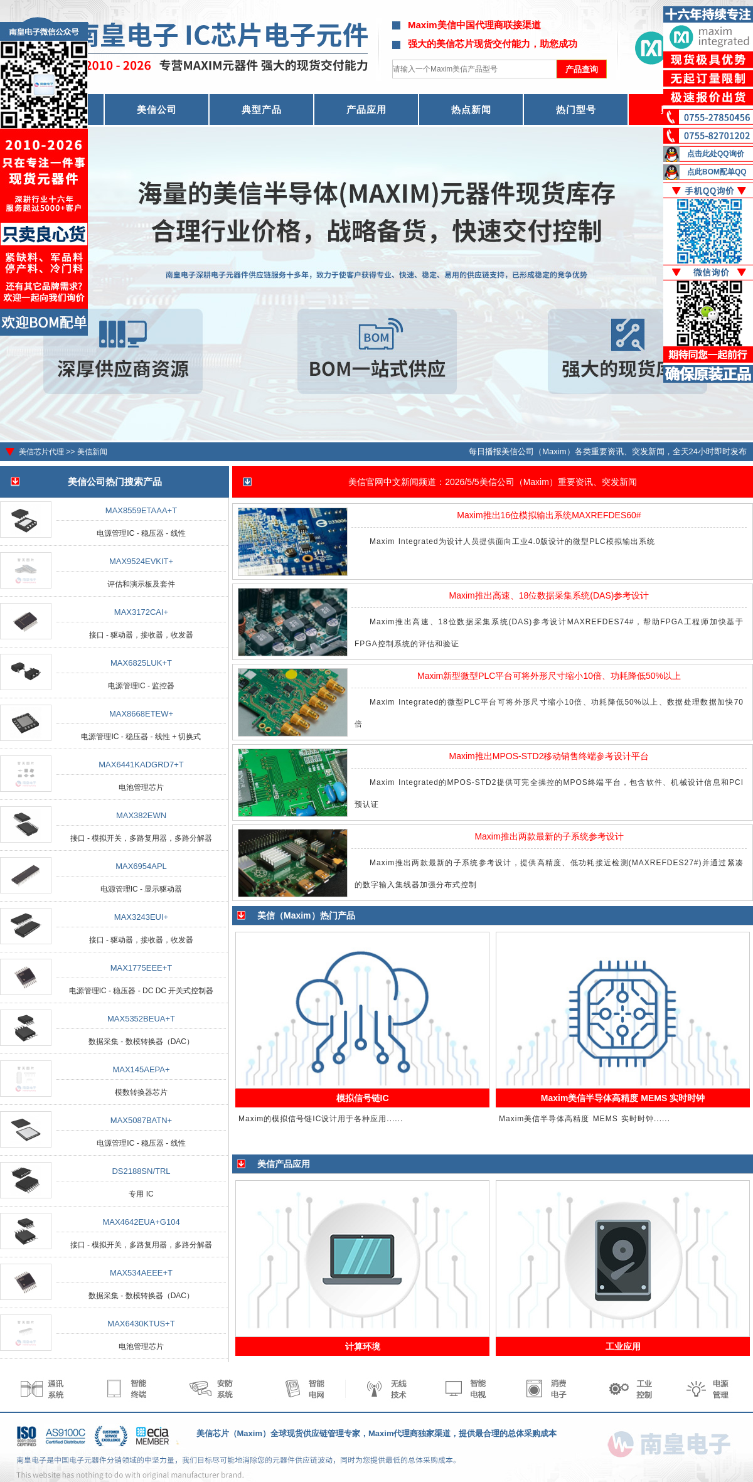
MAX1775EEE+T (141, 968)
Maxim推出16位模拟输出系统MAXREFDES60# (549, 515)
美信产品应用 (283, 1164)
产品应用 (366, 109)
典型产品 (262, 109)
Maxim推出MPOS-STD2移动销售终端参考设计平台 (549, 756)
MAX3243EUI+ (141, 917)
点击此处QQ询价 (715, 153)
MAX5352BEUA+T (141, 1018)
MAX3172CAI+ (141, 612)
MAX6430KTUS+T (140, 1323)
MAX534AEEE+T (141, 1272)
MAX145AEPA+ (140, 1069)
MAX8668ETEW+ (141, 713)
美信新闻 (92, 451)
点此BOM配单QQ (717, 172)
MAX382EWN (141, 815)
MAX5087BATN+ (141, 1120)
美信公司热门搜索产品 (115, 481)
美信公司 (157, 109)
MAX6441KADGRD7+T (141, 764)
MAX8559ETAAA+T (141, 510)
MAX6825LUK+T (141, 663)
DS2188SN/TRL (141, 1171)
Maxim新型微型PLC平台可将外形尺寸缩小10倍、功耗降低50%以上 (549, 676)
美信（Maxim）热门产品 (306, 915)
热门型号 (576, 109)
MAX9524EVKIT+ (141, 561)
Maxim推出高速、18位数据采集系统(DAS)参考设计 (549, 595)
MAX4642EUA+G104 (140, 1222)
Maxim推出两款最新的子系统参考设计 (548, 836)
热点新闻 (471, 109)
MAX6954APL (141, 866)
